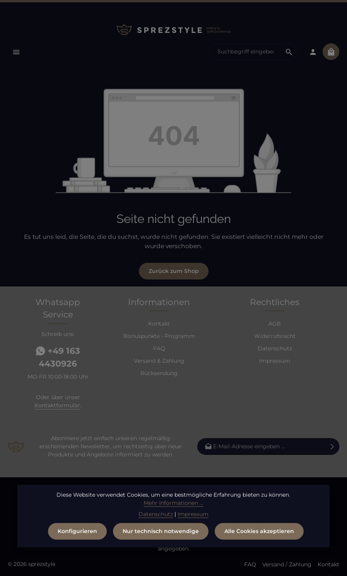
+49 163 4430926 (58, 357)
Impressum (274, 360)
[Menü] (16, 51)
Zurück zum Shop (174, 270)
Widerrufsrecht (275, 336)
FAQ (159, 348)
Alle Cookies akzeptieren (259, 534)
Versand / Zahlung (286, 564)
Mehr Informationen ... (173, 506)
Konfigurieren (77, 534)
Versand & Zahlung (159, 360)
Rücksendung (159, 373)
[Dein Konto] (312, 51)
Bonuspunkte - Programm (159, 336)
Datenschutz (275, 348)
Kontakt (159, 323)
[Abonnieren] (332, 446)
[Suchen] (289, 51)
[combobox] (245, 51)
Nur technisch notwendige (161, 534)
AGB (274, 323)
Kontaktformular (57, 405)
